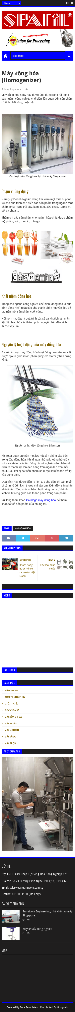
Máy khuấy (11, 723)
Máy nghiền (12, 730)
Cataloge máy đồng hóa (41, 500)
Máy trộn (10, 743)
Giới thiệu (11, 703)
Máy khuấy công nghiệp (37, 928)
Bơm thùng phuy (15, 697)
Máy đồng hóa (23, 528)
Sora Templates (29, 1007)
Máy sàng (10, 736)
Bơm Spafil (11, 690)
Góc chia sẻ (12, 710)
